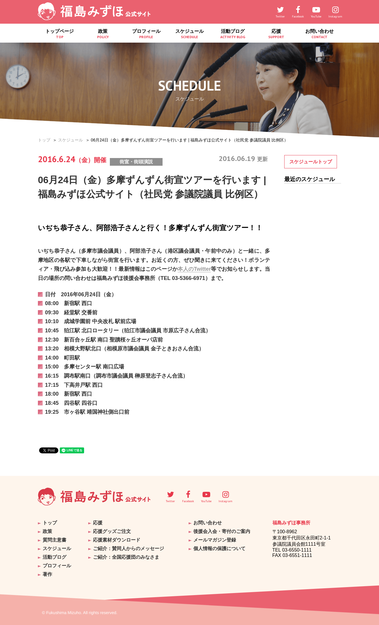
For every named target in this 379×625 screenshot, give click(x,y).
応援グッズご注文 (112, 531)
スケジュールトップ (310, 161)
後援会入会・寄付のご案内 (221, 531)
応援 (276, 34)
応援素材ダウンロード (116, 539)
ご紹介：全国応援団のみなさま (126, 557)
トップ (44, 140)
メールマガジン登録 (214, 539)
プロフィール (146, 34)
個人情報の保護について (219, 548)
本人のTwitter (194, 269)
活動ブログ (232, 34)
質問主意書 (54, 539)
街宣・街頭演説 (136, 161)
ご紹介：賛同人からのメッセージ (128, 548)
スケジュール (189, 34)
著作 (47, 574)
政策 (102, 34)
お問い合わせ (319, 34)
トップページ (59, 34)
